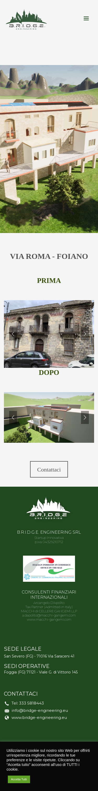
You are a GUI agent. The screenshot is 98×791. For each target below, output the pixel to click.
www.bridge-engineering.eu (39, 717)
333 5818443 (31, 703)
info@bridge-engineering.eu (40, 710)
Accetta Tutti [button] (19, 779)
